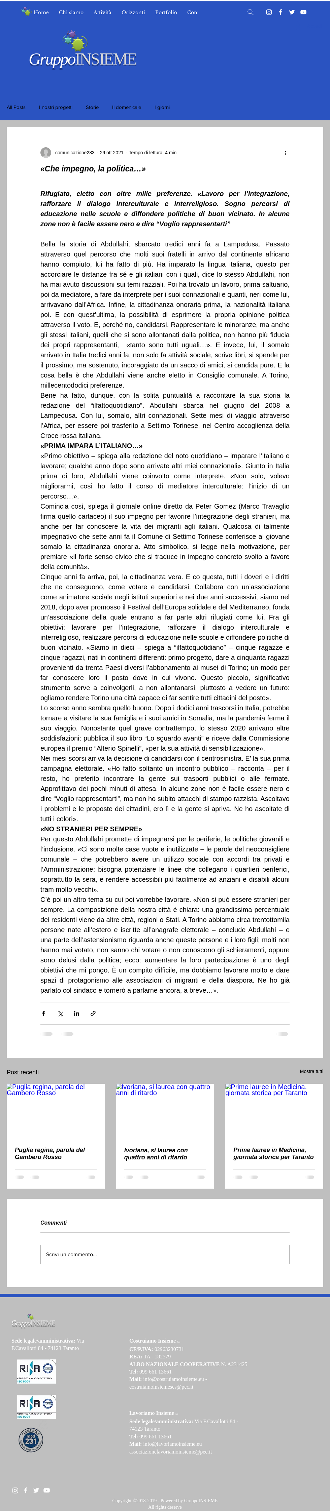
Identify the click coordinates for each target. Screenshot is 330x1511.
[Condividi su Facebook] (43, 1013)
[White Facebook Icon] (26, 1490)
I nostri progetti (55, 107)
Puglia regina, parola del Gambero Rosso (50, 1153)
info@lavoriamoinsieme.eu (172, 1444)
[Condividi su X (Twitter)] (60, 1013)
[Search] (250, 12)
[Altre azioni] (286, 153)
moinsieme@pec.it (191, 1452)
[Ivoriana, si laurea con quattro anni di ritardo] (165, 1111)
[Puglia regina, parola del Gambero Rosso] (56, 1111)
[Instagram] (269, 12)
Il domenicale (126, 107)
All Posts (16, 107)
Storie (92, 107)
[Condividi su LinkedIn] (76, 1013)
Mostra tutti (311, 1071)
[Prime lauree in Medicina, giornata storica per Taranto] (274, 1111)
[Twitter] (292, 12)
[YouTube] (303, 12)
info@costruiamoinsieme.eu (173, 1379)
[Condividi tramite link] (93, 1013)
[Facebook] (280, 12)
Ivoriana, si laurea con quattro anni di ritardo (156, 1154)
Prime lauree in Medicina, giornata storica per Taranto (273, 1153)
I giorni (162, 107)
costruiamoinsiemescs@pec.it (161, 1387)
